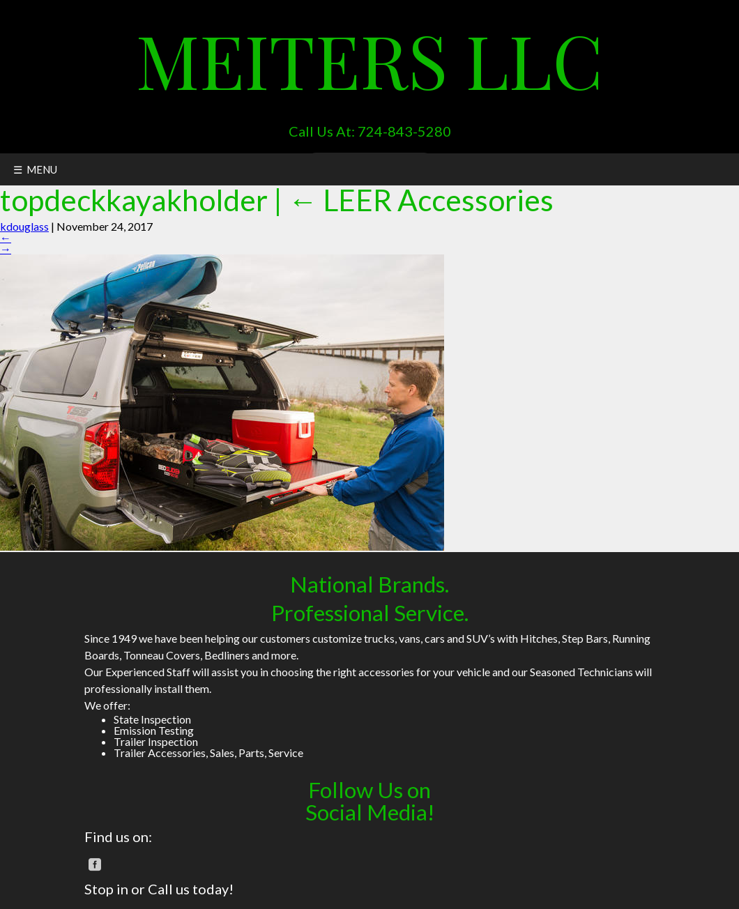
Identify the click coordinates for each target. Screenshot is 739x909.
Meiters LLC (369, 59)
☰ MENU (35, 169)
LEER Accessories (421, 199)
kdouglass (24, 226)
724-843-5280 (404, 131)
